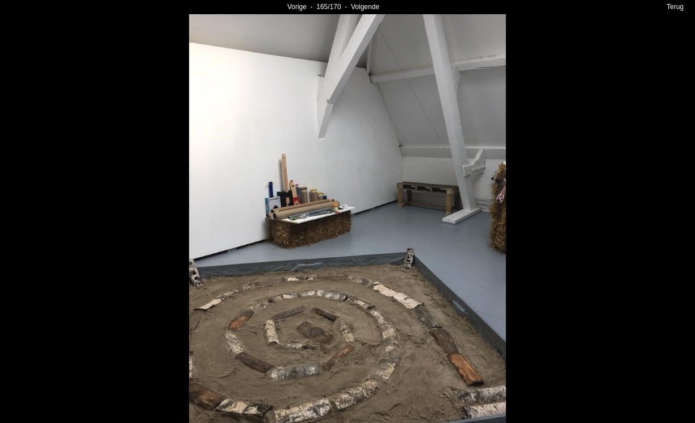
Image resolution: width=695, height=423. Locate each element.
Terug (675, 7)
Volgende (365, 7)
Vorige (297, 7)
